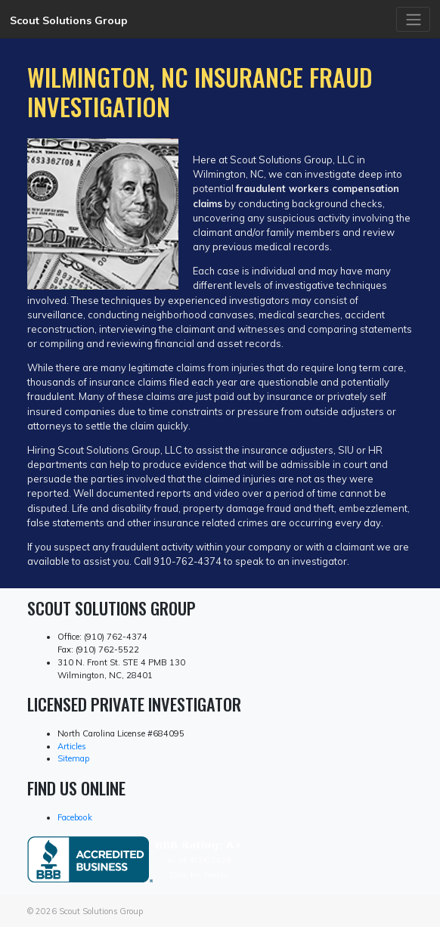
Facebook (74, 817)
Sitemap (73, 758)
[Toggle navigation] (413, 19)
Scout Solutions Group (69, 20)
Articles (71, 746)
